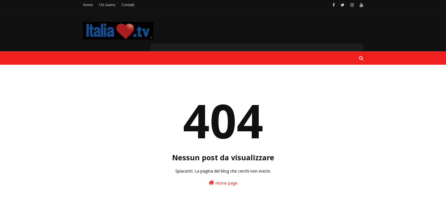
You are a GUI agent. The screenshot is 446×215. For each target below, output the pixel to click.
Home (88, 4)
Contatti (127, 4)
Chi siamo (107, 4)
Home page (223, 183)
